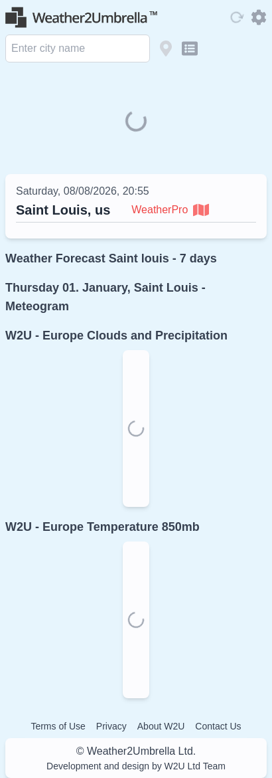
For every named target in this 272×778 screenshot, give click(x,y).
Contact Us (218, 726)
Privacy (111, 726)
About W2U (161, 726)
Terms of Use (58, 726)
